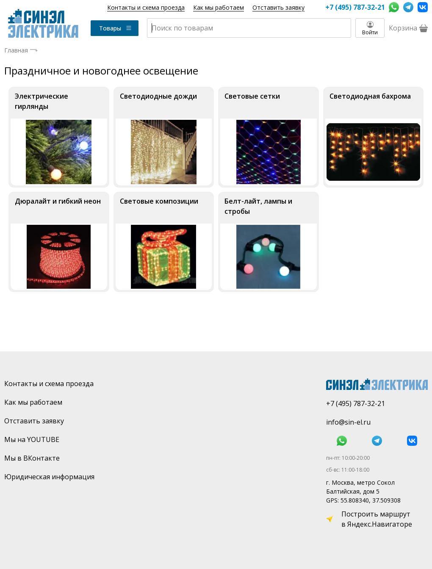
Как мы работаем (218, 7)
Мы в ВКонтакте (32, 458)
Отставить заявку (278, 7)
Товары (115, 28)
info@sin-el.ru (348, 422)
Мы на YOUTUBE (31, 439)
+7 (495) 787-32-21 (355, 7)
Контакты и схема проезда (146, 7)
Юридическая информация (49, 476)
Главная (16, 50)
